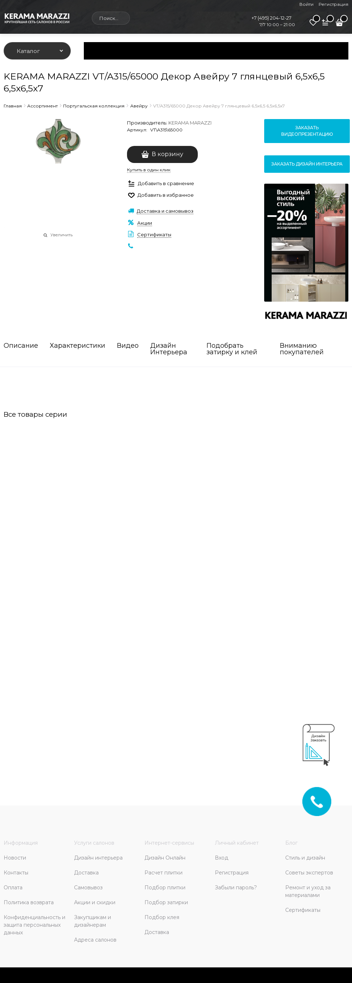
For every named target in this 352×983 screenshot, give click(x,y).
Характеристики (77, 346)
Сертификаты (154, 234)
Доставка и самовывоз (165, 211)
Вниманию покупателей (302, 349)
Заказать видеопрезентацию (307, 131)
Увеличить (61, 234)
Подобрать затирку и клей (231, 349)
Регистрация (333, 4)
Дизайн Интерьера (168, 349)
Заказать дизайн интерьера (307, 164)
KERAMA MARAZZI (190, 123)
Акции (144, 223)
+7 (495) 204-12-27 (271, 18)
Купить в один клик (149, 169)
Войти (306, 4)
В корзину (167, 154)
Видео (128, 346)
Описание (21, 346)
